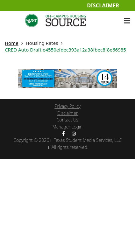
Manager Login (68, 127)
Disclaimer (103, 5)
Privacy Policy (67, 106)
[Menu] (127, 21)
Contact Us (68, 120)
